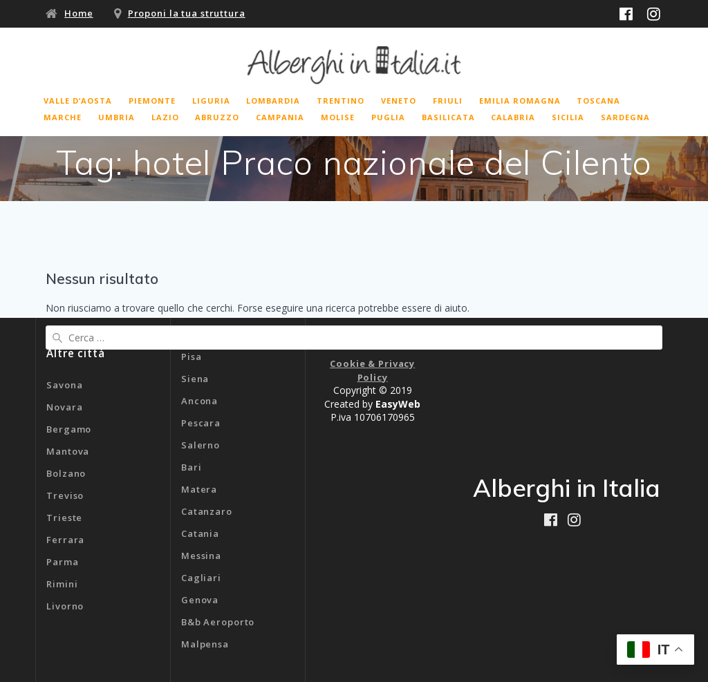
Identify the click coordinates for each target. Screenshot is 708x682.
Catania (200, 533)
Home (78, 13)
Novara (64, 407)
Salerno (200, 445)
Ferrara (65, 539)
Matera (199, 489)
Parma (62, 562)
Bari (191, 467)
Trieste (64, 517)
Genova (199, 600)
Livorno (65, 606)
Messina (201, 555)
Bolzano (66, 473)
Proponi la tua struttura (186, 13)
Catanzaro (206, 511)
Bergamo (68, 429)
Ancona (199, 401)
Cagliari (201, 577)
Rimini (61, 584)
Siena (195, 378)
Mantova (67, 451)
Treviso (65, 495)
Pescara (201, 423)
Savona (64, 385)
